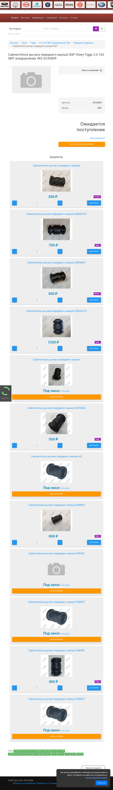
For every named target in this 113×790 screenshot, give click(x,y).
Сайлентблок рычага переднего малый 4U (56, 456)
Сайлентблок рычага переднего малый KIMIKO (56, 505)
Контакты (63, 18)
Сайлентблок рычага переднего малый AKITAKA (56, 408)
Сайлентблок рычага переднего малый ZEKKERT (56, 262)
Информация (38, 18)
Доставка (25, 18)
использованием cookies (96, 778)
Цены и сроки (56, 397)
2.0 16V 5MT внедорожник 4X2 (54, 43)
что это (65, 391)
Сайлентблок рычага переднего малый (56, 165)
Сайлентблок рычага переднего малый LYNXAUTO (56, 214)
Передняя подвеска (83, 43)
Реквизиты (42, 783)
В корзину (94, 203)
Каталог (14, 43)
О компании (51, 18)
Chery (24, 43)
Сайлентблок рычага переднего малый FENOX (56, 553)
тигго (60, 754)
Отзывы (74, 18)
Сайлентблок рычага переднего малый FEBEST (56, 602)
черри (80, 754)
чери (73, 754)
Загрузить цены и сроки (81, 144)
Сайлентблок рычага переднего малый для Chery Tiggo (39, 751)
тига (67, 754)
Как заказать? (97, 138)
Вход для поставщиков (24, 783)
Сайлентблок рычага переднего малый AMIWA (56, 650)
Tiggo (33, 43)
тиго (54, 754)
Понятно (101, 783)
